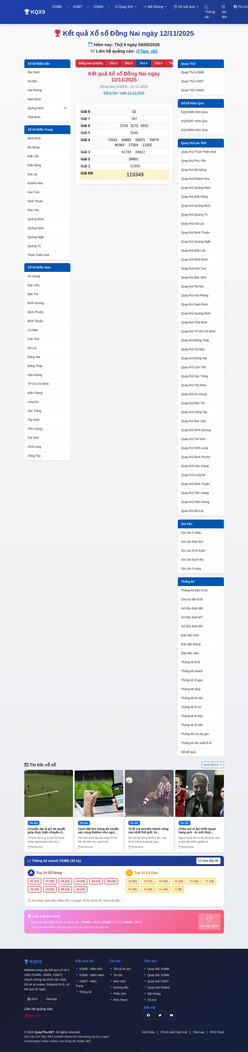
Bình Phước (36, 312)
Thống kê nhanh (192, 671)
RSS (31, 998)
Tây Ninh (34, 419)
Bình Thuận (35, 321)
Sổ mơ (150, 1000)
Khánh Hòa (35, 183)
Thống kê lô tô (190, 662)
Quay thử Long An (193, 475)
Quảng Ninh (47, 108)
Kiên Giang (35, 393)
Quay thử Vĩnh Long (194, 448)
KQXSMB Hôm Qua (194, 112)
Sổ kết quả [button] (185, 7)
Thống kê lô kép (192, 716)
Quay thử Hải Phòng (195, 295)
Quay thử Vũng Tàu (194, 412)
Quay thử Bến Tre (193, 403)
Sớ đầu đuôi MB (192, 608)
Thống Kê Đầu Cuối (194, 590)
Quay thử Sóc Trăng (194, 376)
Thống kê (210, 12)
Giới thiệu (148, 1030)
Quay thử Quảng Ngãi (195, 241)
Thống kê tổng (190, 689)
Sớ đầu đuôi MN (192, 626)
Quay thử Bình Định (194, 259)
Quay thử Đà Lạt (192, 511)
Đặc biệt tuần (190, 635)
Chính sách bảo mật (174, 1030)
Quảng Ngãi (36, 237)
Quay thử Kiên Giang (195, 502)
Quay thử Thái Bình (194, 322)
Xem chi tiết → (113, 900)
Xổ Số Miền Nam (39, 267)
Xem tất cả (213, 764)
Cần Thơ (33, 339)
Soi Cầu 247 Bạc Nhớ (38, 1035)
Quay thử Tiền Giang (195, 493)
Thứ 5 (158, 63)
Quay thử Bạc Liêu (193, 421)
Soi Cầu (186, 524)
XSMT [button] (77, 7)
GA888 (59, 1035)
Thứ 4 (143, 63)
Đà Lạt (32, 348)
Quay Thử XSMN (192, 90)
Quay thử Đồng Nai (194, 358)
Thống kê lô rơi (191, 707)
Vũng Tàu (34, 455)
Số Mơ (224, 12)
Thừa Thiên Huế (38, 255)
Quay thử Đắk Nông (194, 196)
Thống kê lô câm (192, 698)
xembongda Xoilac (36, 1039)
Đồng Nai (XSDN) (91, 63)
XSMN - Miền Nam (89, 975)
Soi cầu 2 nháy (191, 532)
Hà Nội (32, 81)
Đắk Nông (34, 165)
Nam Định (34, 99)
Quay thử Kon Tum (193, 268)
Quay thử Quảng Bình (195, 205)
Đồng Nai (34, 357)
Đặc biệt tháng (191, 644)
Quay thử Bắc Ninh (194, 277)
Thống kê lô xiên (192, 725)
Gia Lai (32, 174)
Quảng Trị (34, 246)
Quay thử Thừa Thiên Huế (198, 151)
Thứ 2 (114, 63)
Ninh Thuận (35, 201)
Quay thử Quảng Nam (196, 187)
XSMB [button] (57, 7)
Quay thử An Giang (194, 394)
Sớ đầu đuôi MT (192, 617)
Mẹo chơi (117, 981)
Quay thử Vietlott (157, 987)
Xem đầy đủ (208, 860)
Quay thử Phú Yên (193, 160)
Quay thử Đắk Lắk (193, 250)
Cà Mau (33, 330)
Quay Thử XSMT (192, 81)
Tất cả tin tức (120, 969)
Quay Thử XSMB (192, 72)
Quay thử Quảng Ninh (195, 313)
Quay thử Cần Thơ (193, 367)
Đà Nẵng (33, 147)
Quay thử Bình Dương (196, 430)
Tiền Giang (35, 428)
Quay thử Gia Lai (192, 223)
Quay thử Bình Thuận (195, 484)
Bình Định (34, 138)
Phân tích (117, 993)
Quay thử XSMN (156, 975)
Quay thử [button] (124, 7)
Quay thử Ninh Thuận (195, 232)
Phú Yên (33, 210)
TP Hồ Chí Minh (38, 384)
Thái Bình (34, 117)
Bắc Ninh (34, 72)
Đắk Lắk (33, 156)
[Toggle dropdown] (68, 7)
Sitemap (47, 998)
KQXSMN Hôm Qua (194, 130)
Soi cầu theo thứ (192, 541)
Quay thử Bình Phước (195, 457)
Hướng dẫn (118, 987)
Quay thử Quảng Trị (194, 214)
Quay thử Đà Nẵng (193, 169)
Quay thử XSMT (156, 981)
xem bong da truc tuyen (93, 1035)
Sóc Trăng (34, 411)
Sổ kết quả (188, 752)
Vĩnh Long (34, 446)
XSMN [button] (98, 7)
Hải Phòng (35, 90)
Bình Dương (36, 303)
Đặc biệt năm (190, 653)
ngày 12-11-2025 (132, 92)
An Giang (34, 276)
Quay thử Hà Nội (192, 286)
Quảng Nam (36, 228)
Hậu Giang (35, 375)
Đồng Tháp (35, 366)
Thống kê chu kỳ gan (195, 734)
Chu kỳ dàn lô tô (192, 599)
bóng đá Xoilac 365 (77, 1039)
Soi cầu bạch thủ (192, 559)
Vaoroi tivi (70, 1035)
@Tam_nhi (146, 51)
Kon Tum (34, 192)
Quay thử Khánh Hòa (195, 178)
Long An (33, 402)
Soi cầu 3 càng (191, 568)
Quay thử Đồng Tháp (195, 340)
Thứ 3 (129, 63)
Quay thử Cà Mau (193, 349)
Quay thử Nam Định (194, 304)
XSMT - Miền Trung (86, 983)
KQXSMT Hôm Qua (194, 121)
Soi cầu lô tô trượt (193, 550)
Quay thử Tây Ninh (193, 385)
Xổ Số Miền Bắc (39, 63)
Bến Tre (33, 294)
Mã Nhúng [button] (153, 7)
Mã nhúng (152, 993)
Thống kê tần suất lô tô (196, 743)
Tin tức (115, 975)
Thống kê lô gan (192, 680)
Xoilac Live (57, 1039)
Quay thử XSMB (156, 969)
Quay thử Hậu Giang (195, 466)
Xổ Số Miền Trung (40, 129)
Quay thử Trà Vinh (193, 439)
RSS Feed (118, 1000)
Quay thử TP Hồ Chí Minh (198, 331)
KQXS (34, 12)
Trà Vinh (33, 437)
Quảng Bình (36, 219)
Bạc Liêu (33, 285)
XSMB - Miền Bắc (89, 969)
